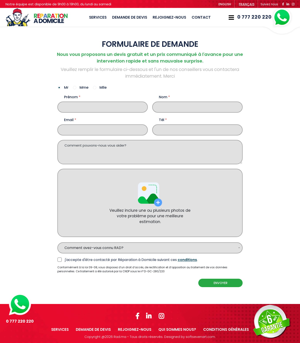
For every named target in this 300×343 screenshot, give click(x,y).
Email (70, 120)
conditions (187, 259)
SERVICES (98, 17)
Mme (83, 88)
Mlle (103, 88)
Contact (201, 17)
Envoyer (221, 283)
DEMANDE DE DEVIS (129, 17)
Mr (65, 88)
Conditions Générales (226, 329)
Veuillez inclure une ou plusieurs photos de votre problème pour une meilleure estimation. (150, 202)
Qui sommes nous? (177, 329)
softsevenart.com (200, 336)
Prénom (72, 97)
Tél (163, 120)
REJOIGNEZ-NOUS (169, 17)
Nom (164, 97)
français (246, 4)
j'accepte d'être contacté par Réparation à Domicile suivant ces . (131, 259)
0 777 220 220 (264, 17)
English (224, 4)
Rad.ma (120, 336)
